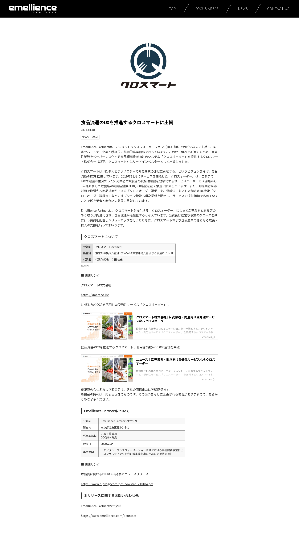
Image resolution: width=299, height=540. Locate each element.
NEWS (243, 8)
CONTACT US (278, 8)
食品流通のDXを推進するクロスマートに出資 (127, 122)
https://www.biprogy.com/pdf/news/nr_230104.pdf (117, 484)
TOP (172, 8)
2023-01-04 (88, 130)
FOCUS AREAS (207, 8)
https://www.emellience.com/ (102, 515)
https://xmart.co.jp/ (95, 294)
